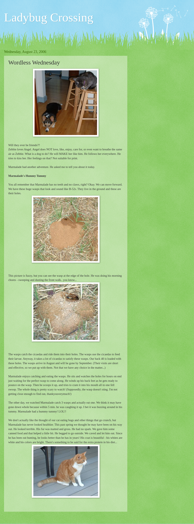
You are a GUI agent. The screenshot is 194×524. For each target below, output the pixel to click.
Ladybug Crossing (48, 17)
